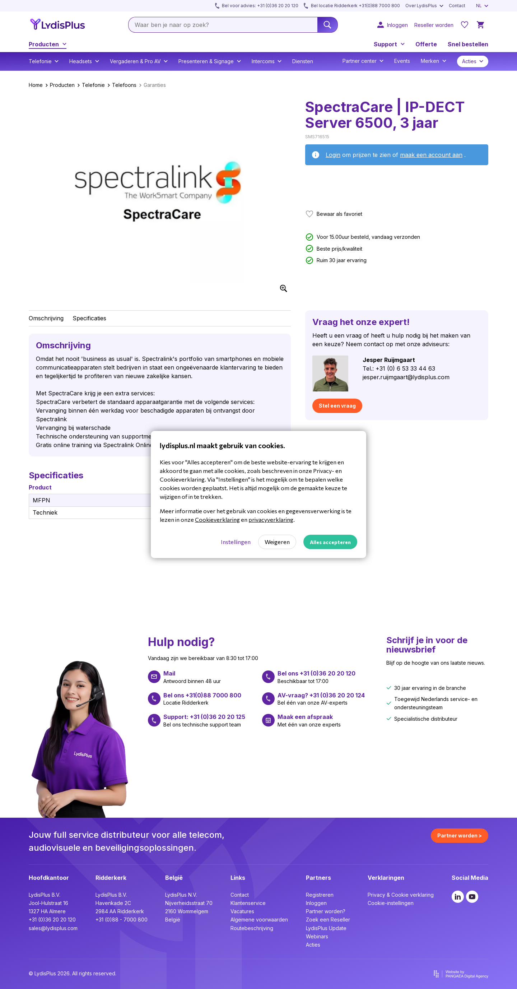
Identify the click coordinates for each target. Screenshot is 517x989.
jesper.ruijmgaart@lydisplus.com (406, 377)
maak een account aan (431, 154)
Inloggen (316, 903)
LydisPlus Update (326, 928)
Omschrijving (46, 318)
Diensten (302, 61)
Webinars (317, 936)
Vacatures (242, 911)
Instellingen (236, 541)
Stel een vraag (337, 406)
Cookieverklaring (217, 519)
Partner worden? (325, 911)
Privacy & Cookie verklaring (401, 895)
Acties (313, 945)
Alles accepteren (330, 542)
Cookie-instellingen (391, 903)
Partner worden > (459, 835)
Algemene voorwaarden (259, 919)
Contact (239, 895)
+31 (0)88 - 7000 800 (122, 919)
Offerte (426, 44)
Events (402, 61)
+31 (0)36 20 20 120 (52, 919)
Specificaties (89, 318)
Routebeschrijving (251, 928)
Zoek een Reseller (328, 919)
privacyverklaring (270, 519)
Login (333, 154)
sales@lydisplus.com (53, 928)
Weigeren (277, 541)
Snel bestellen (468, 44)
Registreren (320, 895)
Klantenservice (248, 903)
